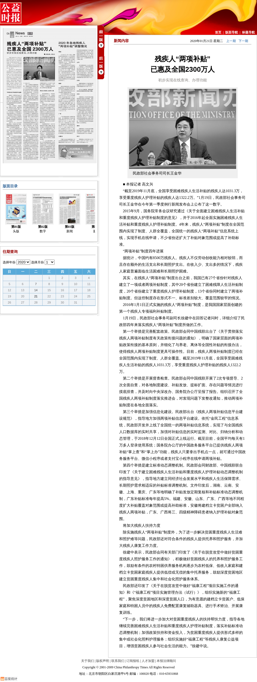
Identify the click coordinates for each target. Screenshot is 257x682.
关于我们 (87, 661)
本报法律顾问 (166, 661)
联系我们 (117, 661)
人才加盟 (148, 661)
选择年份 (9, 262)
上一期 (231, 41)
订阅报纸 (132, 661)
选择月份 (37, 262)
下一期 (243, 41)
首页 (218, 32)
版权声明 (102, 661)
